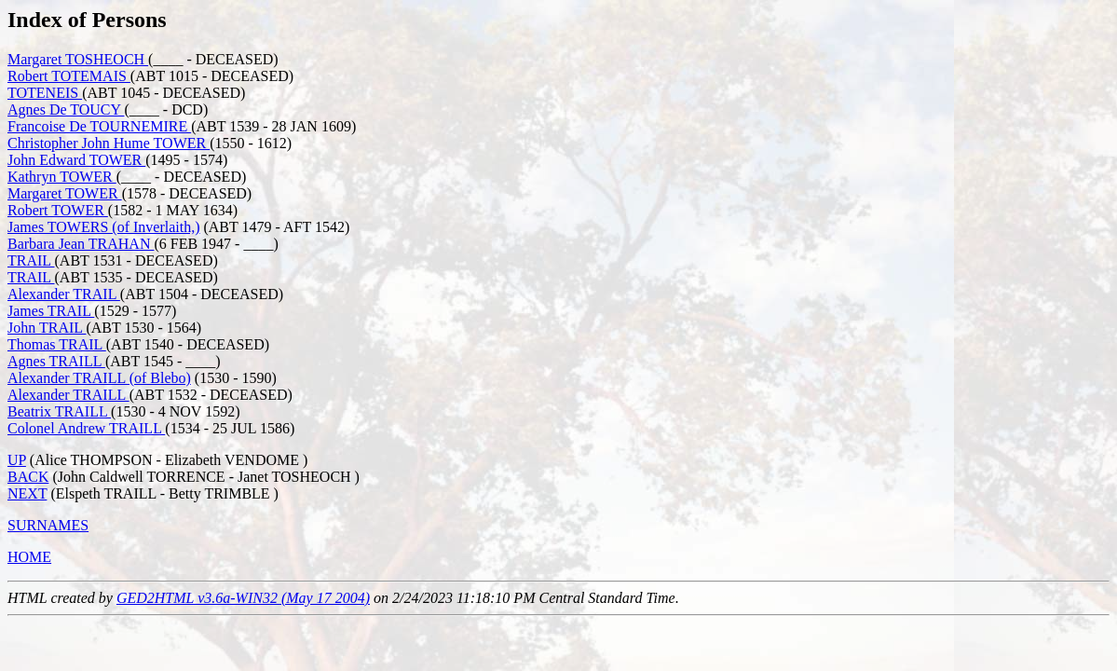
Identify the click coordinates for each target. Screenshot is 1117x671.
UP (16, 460)
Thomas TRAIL (56, 344)
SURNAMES (48, 525)
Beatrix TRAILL (59, 411)
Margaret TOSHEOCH (77, 59)
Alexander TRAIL (63, 294)
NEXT (27, 493)
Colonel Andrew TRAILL (86, 428)
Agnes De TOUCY (65, 109)
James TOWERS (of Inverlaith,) (103, 227)
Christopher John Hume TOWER (108, 143)
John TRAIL (46, 328)
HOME (29, 557)
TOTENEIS (44, 93)
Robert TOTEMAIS (68, 76)
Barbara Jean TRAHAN (80, 244)
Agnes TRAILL (56, 361)
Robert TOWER (57, 210)
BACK (27, 477)
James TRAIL (50, 311)
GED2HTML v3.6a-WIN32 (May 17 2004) (243, 598)
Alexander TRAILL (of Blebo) (99, 378)
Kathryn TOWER (61, 177)
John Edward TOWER (76, 160)
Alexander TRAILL (68, 395)
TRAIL (31, 260)
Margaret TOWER (64, 193)
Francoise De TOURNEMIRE (99, 126)
